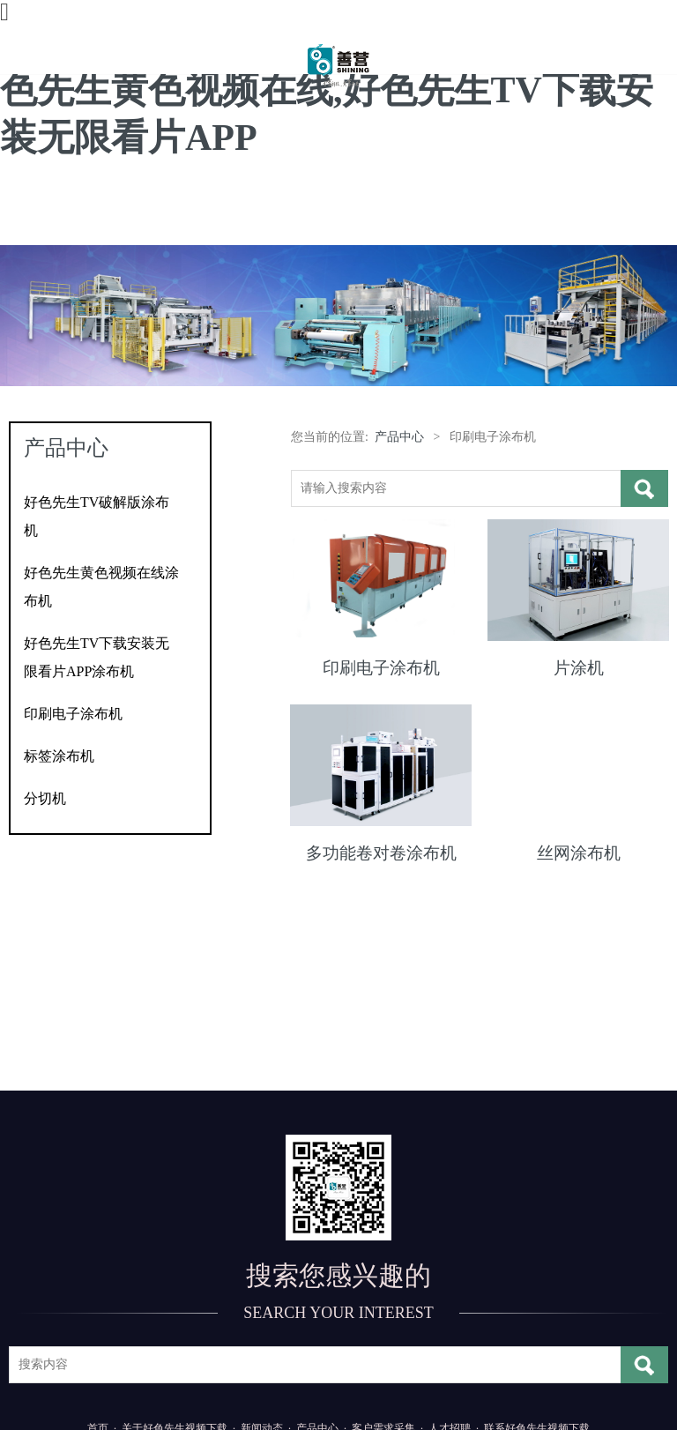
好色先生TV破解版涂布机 (96, 516)
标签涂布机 (59, 756)
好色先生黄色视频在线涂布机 (101, 586)
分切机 (45, 798)
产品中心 (399, 436)
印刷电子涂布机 (73, 713)
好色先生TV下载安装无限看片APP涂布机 (96, 657)
